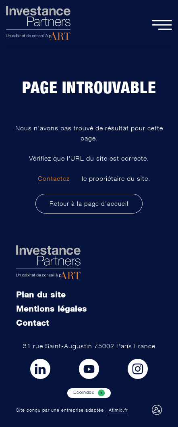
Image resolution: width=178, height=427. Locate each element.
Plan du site (41, 294)
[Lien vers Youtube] (89, 369)
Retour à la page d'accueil (89, 203)
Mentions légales (51, 308)
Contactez (54, 178)
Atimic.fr (118, 410)
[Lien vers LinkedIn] (40, 369)
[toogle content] (162, 23)
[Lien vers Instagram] (138, 369)
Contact (32, 322)
